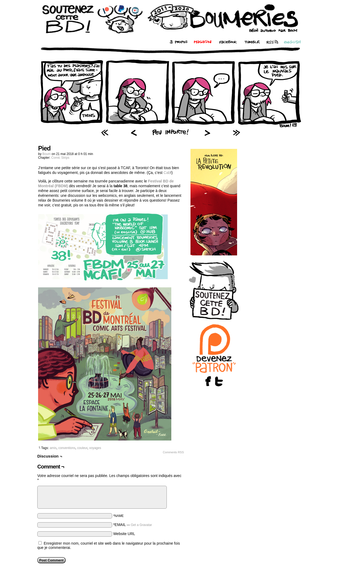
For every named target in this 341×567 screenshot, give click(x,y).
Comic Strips (60, 158)
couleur (82, 448)
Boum (46, 154)
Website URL (124, 534)
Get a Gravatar (141, 525)
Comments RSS (173, 452)
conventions (66, 448)
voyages (95, 448)
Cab (167, 172)
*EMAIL (132, 525)
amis (53, 448)
